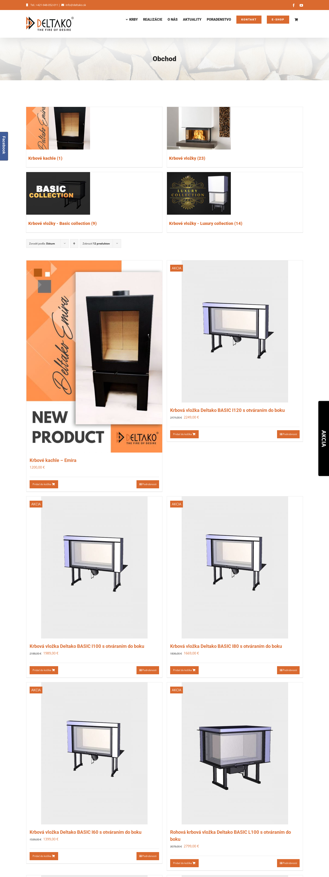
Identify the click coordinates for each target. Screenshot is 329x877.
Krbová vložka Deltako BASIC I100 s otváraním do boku (87, 646)
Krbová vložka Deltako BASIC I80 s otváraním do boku (226, 646)
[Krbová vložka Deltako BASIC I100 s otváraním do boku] (94, 567)
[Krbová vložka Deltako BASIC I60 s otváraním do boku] (94, 753)
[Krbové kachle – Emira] (94, 356)
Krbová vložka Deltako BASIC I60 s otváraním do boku (85, 832)
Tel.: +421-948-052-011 (42, 5)
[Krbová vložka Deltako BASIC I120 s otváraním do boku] (235, 331)
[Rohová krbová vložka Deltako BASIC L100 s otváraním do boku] (235, 753)
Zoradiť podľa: (42, 243)
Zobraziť (96, 243)
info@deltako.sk (73, 5)
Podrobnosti (149, 484)
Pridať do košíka (44, 484)
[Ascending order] (74, 243)
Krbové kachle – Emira (53, 460)
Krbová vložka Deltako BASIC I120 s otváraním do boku (227, 410)
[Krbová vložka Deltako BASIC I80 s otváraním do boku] (235, 567)
